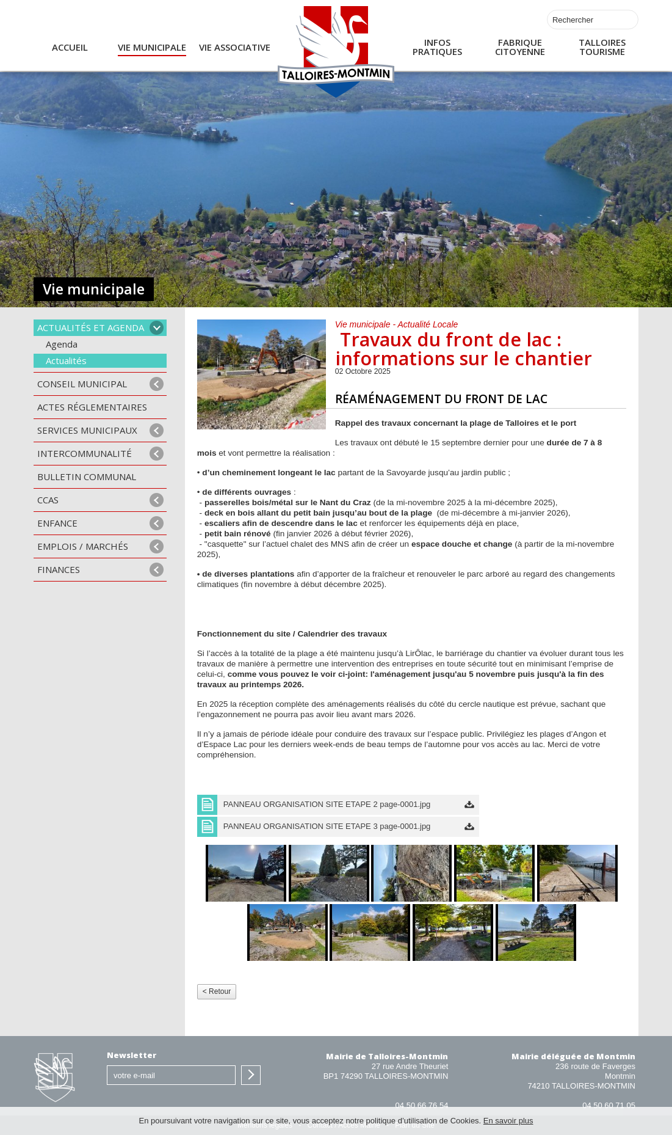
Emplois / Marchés (82, 546)
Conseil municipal (82, 384)
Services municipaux (87, 430)
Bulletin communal (86, 476)
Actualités (66, 360)
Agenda (62, 344)
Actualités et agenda (90, 327)
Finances (58, 569)
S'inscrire (251, 1075)
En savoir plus (508, 1120)
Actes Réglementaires (92, 407)
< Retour (217, 991)
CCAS (48, 500)
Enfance (57, 523)
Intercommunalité (84, 453)
